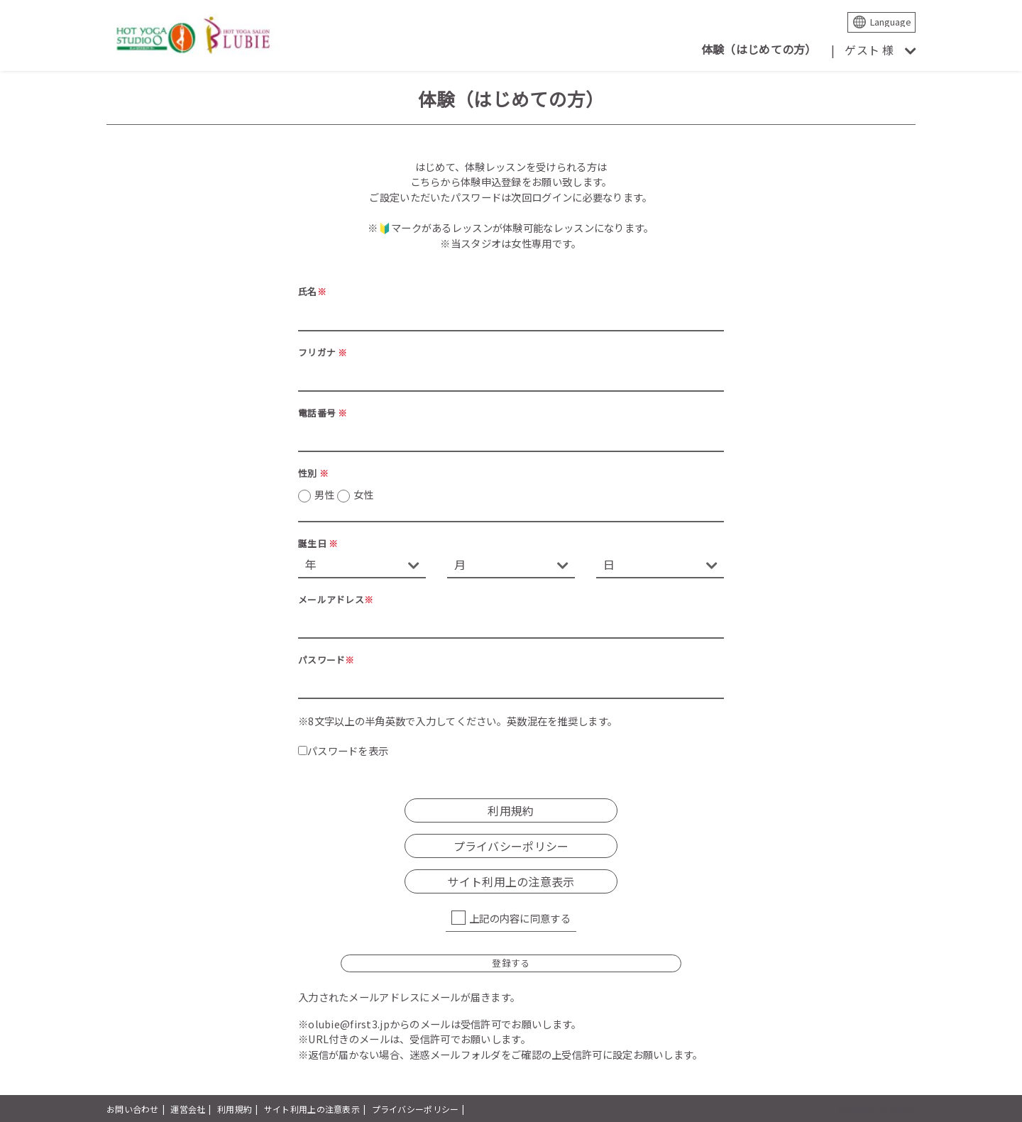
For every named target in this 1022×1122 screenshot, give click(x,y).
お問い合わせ (132, 1109)
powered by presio (877, 1109)
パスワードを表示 (343, 750)
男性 (343, 494)
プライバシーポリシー (511, 845)
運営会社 (187, 1109)
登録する (510, 962)
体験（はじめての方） (759, 48)
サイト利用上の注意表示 (510, 881)
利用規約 (511, 810)
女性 (363, 494)
